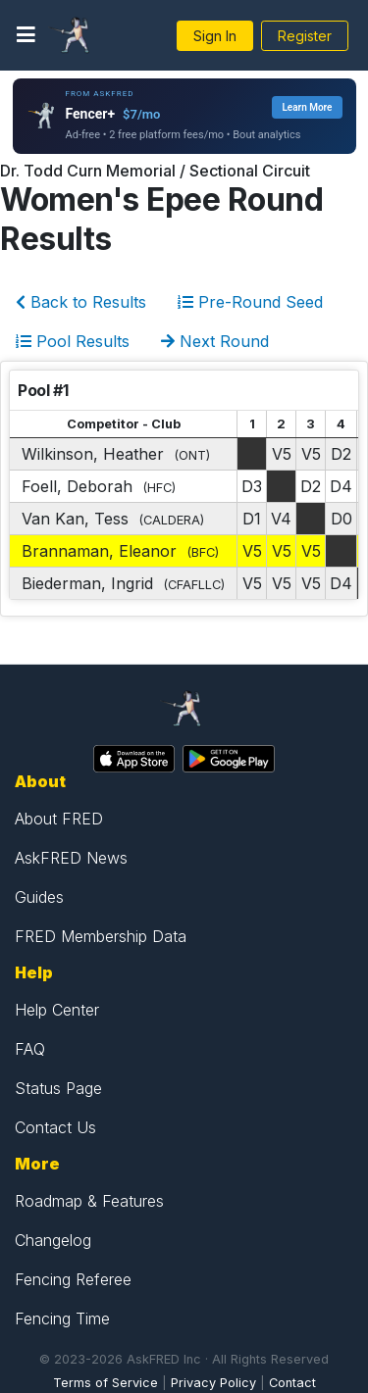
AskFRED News (71, 858)
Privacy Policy (213, 1382)
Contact (292, 1382)
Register (305, 35)
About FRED (59, 818)
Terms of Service (105, 1382)
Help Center (57, 1010)
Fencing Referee (73, 1279)
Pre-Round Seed (250, 302)
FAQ (30, 1049)
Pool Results (73, 341)
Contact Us (55, 1127)
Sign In (215, 35)
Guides (39, 897)
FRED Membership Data (100, 936)
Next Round (215, 341)
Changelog (53, 1240)
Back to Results (81, 302)
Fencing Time (62, 1318)
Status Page (58, 1088)
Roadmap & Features (89, 1201)
